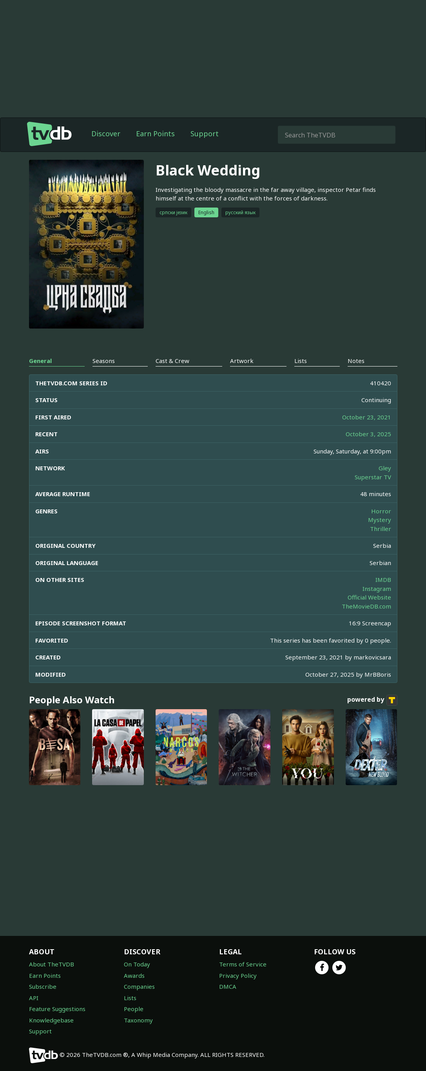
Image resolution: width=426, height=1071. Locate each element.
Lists (130, 998)
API (33, 998)
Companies (139, 986)
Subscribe (42, 986)
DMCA (227, 986)
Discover (105, 133)
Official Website (369, 597)
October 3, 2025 (368, 434)
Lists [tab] (300, 361)
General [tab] (40, 361)
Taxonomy (138, 1020)
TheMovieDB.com (366, 606)
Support (204, 133)
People (133, 1009)
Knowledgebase (51, 1020)
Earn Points (155, 133)
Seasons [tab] (103, 361)
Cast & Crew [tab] (172, 361)
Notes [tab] (356, 361)
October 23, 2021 (366, 417)
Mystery (379, 520)
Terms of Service (242, 964)
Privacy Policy (238, 975)
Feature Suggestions (57, 1009)
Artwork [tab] (242, 361)
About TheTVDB (51, 964)
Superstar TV (373, 477)
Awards (134, 975)
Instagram (377, 588)
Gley (385, 468)
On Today (137, 964)
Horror (381, 511)
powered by (372, 700)
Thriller (380, 529)
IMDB (383, 579)
